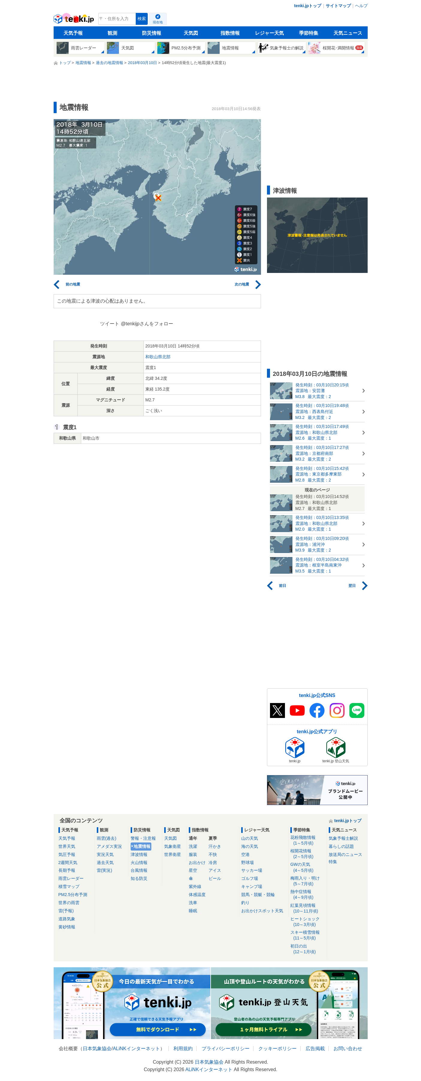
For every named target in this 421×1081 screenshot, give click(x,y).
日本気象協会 (97, 1048)
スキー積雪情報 (307, 935)
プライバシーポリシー (226, 1048)
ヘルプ (361, 5)
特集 (333, 861)
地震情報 (142, 846)
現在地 (158, 22)
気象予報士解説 (343, 838)
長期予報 (66, 870)
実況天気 (105, 854)
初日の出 (307, 949)
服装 (193, 854)
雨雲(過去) (106, 838)
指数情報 (230, 33)
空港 (245, 854)
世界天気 (66, 846)
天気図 (191, 33)
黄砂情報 (66, 926)
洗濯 (193, 846)
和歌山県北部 (157, 356)
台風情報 (139, 870)
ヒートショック (307, 921)
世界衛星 (172, 854)
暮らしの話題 (341, 846)
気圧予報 (66, 854)
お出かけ (197, 862)
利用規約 (183, 1048)
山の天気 (249, 838)
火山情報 (139, 862)
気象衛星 (172, 846)
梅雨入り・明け (307, 881)
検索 (142, 18)
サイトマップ (338, 5)
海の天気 (249, 846)
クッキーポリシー (277, 1048)
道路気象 (66, 918)
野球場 (247, 862)
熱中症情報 (307, 894)
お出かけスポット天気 (262, 910)
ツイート (109, 323)
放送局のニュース (345, 854)
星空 (193, 870)
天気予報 (73, 33)
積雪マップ (68, 886)
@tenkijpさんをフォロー (147, 323)
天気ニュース (348, 33)
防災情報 (151, 33)
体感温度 (197, 894)
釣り (245, 902)
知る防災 (139, 878)
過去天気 (105, 862)
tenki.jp (74, 20)
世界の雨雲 (68, 902)
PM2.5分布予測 (72, 894)
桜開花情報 (307, 854)
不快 (213, 854)
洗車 (193, 902)
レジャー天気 (269, 33)
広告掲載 (315, 1048)
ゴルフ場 (249, 878)
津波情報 (139, 854)
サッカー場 (251, 870)
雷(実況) (104, 870)
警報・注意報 (143, 838)
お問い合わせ (348, 1048)
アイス (215, 870)
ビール (215, 878)
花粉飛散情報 (307, 840)
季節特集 (308, 33)
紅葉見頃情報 (307, 908)
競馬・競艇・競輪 (258, 894)
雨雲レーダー (71, 878)
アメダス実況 (109, 846)
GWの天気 (307, 867)
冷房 (213, 862)
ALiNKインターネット (136, 1048)
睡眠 (193, 910)
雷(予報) (66, 910)
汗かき (215, 846)
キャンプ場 (251, 886)
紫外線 (195, 886)
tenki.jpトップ (307, 5)
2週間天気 (68, 862)
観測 (112, 33)
